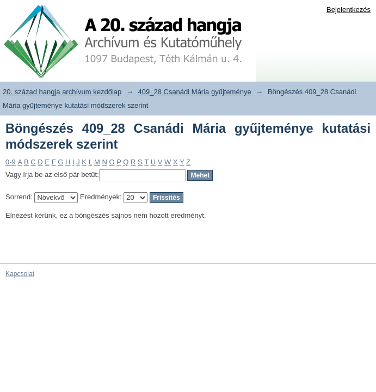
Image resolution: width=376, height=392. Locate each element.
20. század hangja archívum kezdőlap (62, 92)
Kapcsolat (19, 274)
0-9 (10, 162)
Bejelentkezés (348, 9)
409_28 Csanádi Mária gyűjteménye (194, 92)
